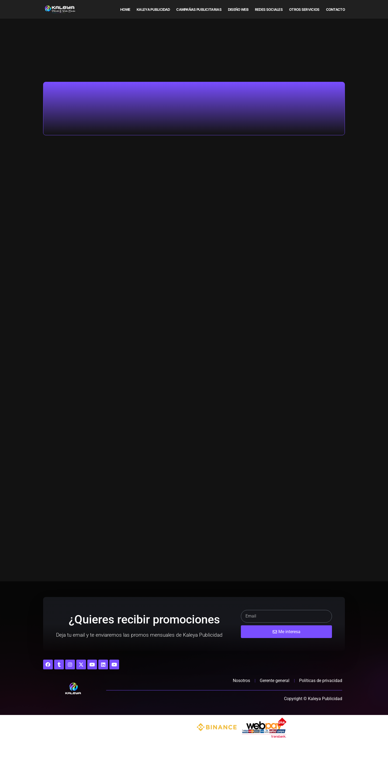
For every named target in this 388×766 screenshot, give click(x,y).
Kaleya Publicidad (153, 9)
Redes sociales (269, 9)
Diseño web (238, 9)
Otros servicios (304, 9)
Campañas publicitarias (198, 9)
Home (125, 9)
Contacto (335, 9)
